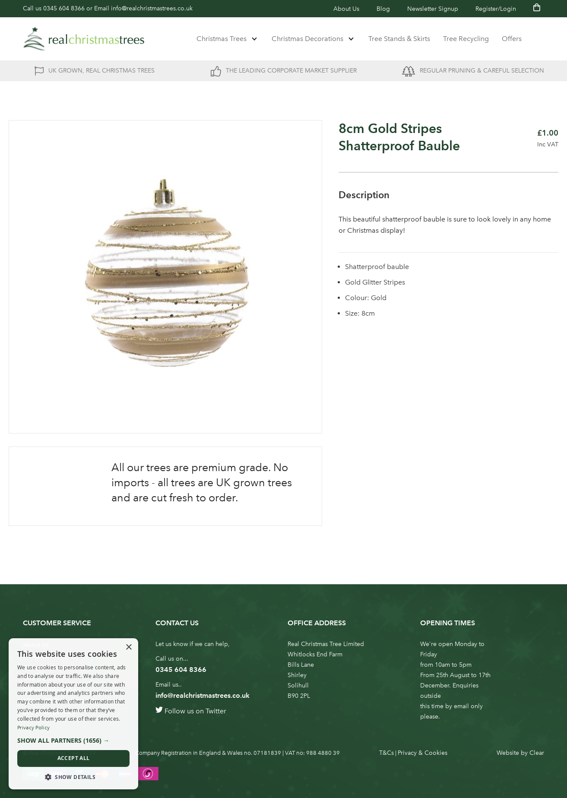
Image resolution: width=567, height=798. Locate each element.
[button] (73, 740)
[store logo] (84, 39)
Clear (536, 753)
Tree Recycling (466, 39)
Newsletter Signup (432, 9)
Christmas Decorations (307, 39)
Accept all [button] (73, 758)
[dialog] (73, 713)
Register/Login (495, 9)
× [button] (128, 647)
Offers (512, 39)
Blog (383, 9)
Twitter (216, 711)
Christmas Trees (221, 39)
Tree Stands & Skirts (399, 39)
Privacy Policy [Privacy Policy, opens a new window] (33, 728)
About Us (346, 9)
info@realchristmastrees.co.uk (152, 8)
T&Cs (386, 753)
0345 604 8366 (64, 8)
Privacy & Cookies (422, 753)
